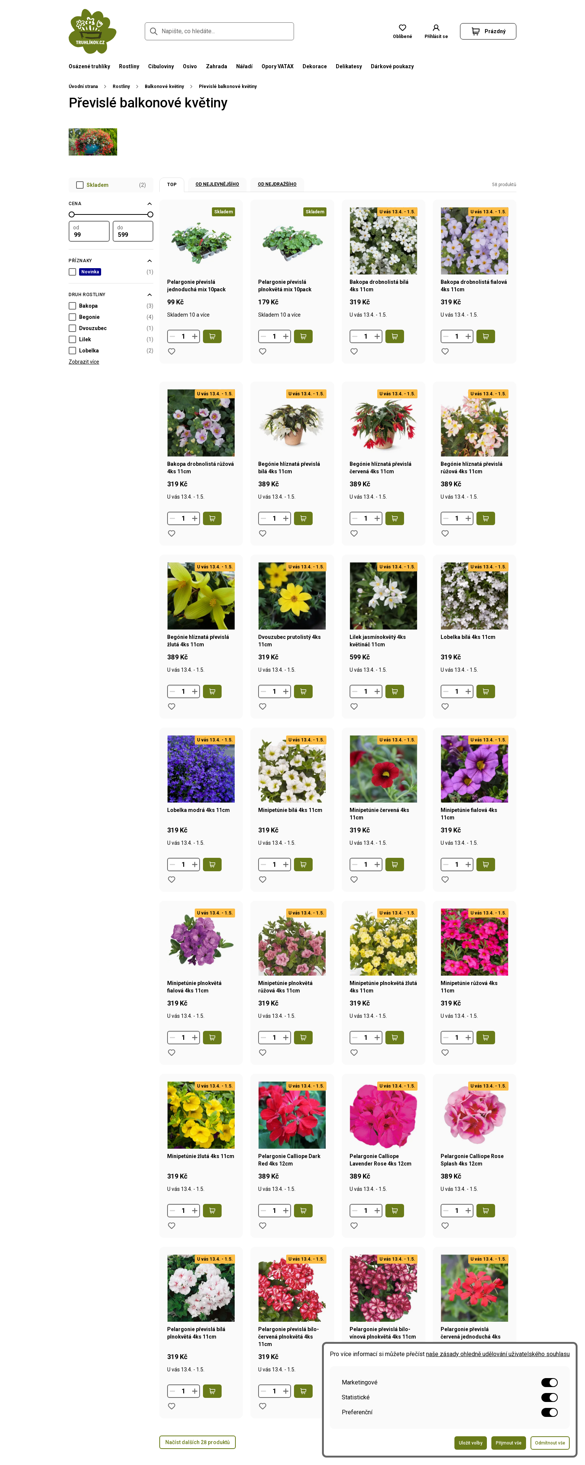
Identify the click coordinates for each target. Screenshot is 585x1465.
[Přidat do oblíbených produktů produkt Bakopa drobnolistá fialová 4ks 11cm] (445, 351)
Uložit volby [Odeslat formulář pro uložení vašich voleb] (470, 1443)
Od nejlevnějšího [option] (217, 184)
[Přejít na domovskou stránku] (92, 31)
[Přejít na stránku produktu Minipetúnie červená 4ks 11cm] (383, 791)
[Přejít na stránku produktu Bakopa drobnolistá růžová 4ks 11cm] (201, 445)
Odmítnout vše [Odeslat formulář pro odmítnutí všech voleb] (550, 1443)
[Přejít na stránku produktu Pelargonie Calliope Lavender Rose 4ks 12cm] (383, 1137)
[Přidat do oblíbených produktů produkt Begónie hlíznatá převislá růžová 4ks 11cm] (445, 533)
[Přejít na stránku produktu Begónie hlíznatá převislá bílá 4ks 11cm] (292, 445)
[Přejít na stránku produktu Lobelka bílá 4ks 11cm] (474, 618)
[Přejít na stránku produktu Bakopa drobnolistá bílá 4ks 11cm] (383, 263)
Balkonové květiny (164, 86)
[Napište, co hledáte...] (219, 31)
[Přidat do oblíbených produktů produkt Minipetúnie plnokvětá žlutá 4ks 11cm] (354, 1052)
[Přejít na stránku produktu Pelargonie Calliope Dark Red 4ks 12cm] (292, 1137)
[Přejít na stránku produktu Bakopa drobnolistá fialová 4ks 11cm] (474, 263)
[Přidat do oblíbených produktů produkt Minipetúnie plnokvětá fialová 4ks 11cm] (171, 1052)
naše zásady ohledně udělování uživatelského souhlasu (498, 1354)
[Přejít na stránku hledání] (153, 31)
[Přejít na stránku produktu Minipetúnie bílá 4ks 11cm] (292, 791)
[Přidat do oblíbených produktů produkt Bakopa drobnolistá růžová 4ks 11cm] (171, 533)
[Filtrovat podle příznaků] (111, 260)
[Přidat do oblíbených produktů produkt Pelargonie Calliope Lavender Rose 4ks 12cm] (354, 1225)
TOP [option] (171, 184)
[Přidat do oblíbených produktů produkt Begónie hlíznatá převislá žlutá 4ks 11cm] (171, 706)
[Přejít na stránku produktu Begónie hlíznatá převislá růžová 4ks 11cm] (474, 445)
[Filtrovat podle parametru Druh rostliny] (111, 294)
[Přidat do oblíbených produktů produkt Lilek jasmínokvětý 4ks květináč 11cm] (354, 706)
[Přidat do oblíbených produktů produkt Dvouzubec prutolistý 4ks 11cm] (262, 706)
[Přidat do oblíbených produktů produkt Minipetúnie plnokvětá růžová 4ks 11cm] (262, 1052)
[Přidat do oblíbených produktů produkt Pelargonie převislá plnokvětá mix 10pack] (262, 351)
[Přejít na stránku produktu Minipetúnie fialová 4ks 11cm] (474, 791)
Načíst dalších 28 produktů (197, 1442)
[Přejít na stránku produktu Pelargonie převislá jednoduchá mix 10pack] (201, 263)
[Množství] (184, 336)
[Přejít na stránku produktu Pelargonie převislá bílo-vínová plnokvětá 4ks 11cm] (383, 1314)
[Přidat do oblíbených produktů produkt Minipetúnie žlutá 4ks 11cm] (171, 1225)
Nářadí (244, 66)
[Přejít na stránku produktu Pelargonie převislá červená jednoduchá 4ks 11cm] (474, 1314)
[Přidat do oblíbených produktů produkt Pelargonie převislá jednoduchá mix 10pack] (171, 351)
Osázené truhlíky (89, 66)
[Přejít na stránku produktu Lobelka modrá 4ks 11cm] (201, 791)
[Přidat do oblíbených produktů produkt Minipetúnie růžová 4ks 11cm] (445, 1052)
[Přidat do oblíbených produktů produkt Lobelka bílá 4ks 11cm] (445, 706)
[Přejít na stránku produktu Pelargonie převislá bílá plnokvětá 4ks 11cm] (201, 1314)
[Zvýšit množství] (195, 336)
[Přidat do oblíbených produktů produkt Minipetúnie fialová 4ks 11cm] (445, 879)
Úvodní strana (83, 86)
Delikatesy (349, 66)
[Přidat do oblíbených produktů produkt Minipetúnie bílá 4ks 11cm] (262, 879)
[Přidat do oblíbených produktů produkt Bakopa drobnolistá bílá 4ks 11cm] (354, 351)
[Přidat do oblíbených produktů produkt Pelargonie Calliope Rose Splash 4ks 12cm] (445, 1225)
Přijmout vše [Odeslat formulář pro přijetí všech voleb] (509, 1443)
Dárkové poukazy (392, 66)
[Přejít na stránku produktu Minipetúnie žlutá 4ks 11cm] (201, 1137)
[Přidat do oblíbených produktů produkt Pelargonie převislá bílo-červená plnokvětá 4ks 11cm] (262, 1406)
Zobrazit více (84, 362)
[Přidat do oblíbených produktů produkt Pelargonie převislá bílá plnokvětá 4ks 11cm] (171, 1406)
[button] (436, 31)
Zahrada (216, 66)
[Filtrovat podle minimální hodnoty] (89, 231)
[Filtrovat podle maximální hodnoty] (133, 231)
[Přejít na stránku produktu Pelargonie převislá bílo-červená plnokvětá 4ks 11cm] (292, 1314)
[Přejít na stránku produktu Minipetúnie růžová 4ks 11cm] (474, 964)
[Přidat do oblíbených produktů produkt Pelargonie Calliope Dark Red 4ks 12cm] (262, 1225)
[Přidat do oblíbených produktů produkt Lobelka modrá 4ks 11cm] (171, 879)
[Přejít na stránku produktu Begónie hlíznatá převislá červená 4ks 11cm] (383, 445)
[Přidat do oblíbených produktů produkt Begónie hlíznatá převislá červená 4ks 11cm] (354, 533)
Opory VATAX (278, 66)
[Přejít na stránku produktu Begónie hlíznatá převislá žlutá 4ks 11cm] (201, 618)
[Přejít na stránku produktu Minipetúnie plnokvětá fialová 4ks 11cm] (201, 964)
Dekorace (315, 66)
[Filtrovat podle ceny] (111, 203)
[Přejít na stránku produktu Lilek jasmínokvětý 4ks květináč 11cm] (383, 618)
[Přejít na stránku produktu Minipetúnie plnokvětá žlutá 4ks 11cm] (383, 964)
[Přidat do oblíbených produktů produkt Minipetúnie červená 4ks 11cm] (354, 879)
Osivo (190, 66)
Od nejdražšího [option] (277, 184)
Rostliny (129, 66)
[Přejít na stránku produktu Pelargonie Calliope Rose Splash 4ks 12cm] (474, 1137)
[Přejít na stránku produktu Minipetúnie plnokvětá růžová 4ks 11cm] (292, 964)
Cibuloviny (161, 66)
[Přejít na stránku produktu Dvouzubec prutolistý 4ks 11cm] (292, 618)
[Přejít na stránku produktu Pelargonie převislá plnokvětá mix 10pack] (292, 263)
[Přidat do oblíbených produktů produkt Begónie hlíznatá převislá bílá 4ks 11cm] (262, 533)
